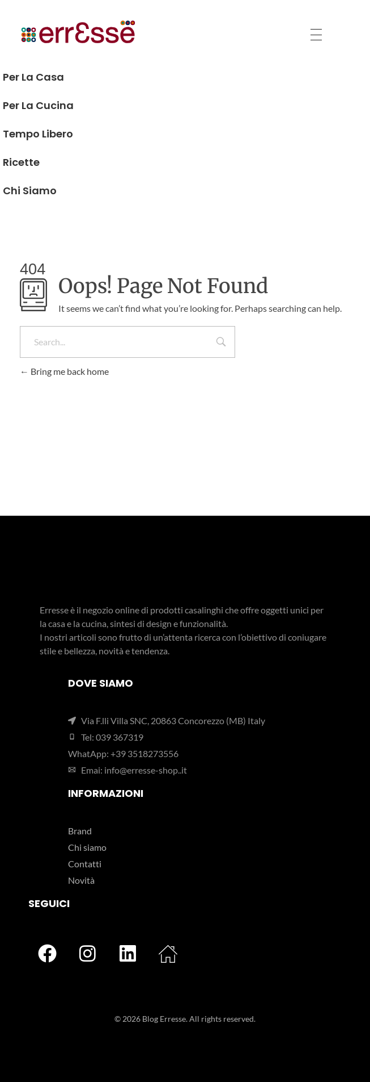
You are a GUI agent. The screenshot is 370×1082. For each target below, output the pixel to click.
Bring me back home (64, 371)
